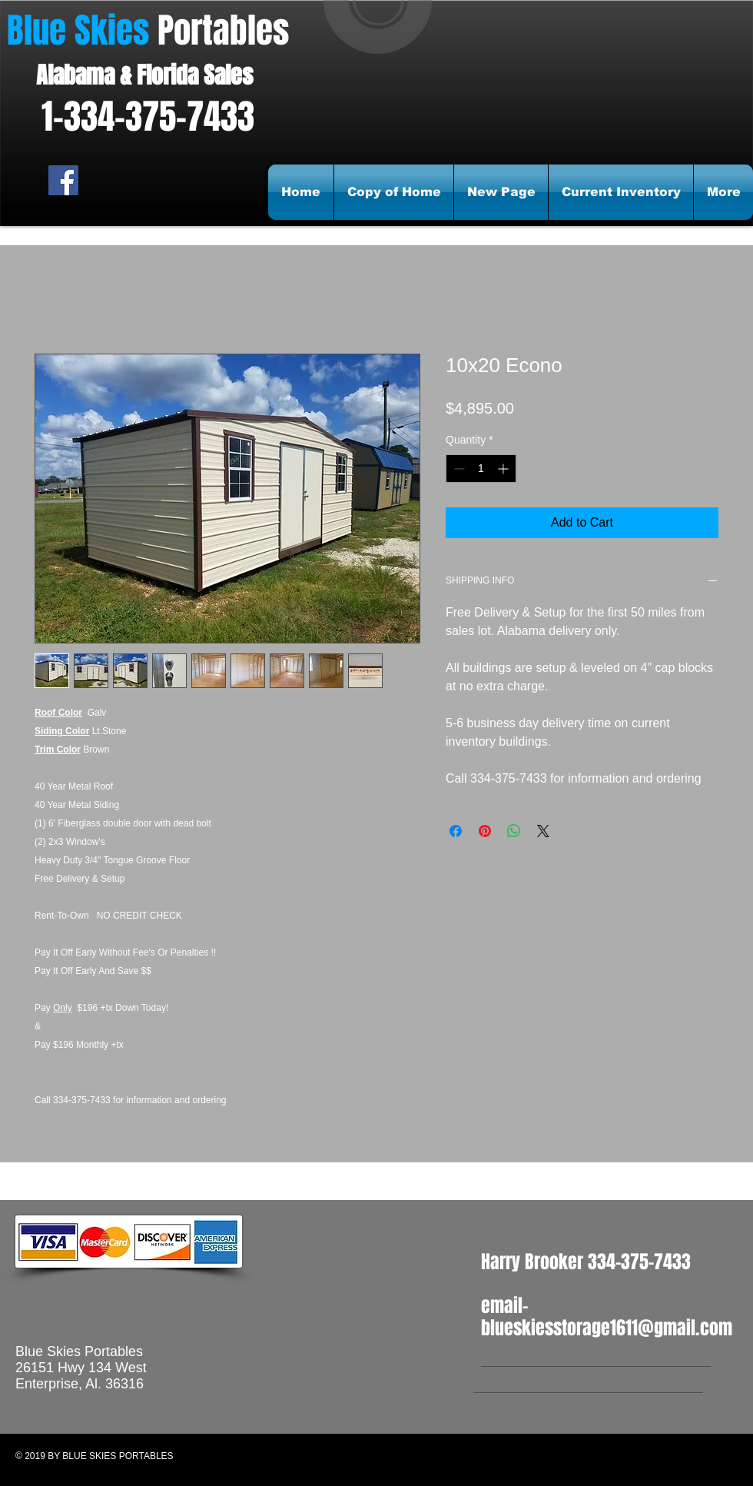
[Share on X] (543, 831)
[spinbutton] (481, 468)
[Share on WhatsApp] (514, 831)
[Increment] (504, 468)
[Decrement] (457, 468)
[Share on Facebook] (455, 831)
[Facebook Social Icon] (63, 180)
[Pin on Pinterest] (485, 831)
